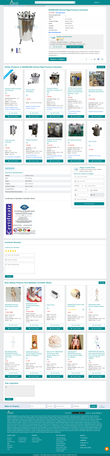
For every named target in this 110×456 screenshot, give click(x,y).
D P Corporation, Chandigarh (13, 156)
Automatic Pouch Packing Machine (20, 427)
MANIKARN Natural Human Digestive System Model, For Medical (34, 353)
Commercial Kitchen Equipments (25, 425)
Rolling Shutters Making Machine (61, 427)
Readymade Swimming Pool (86, 428)
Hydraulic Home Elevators (63, 417)
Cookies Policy (35, 437)
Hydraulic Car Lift (85, 417)
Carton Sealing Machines (42, 417)
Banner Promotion (60, 443)
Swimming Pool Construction (61, 428)
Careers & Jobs (22, 439)
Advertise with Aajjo (61, 439)
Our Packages (59, 441)
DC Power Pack (94, 420)
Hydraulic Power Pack (22, 422)
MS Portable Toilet (54, 419)
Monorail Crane (17, 423)
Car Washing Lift (74, 427)
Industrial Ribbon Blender (87, 415)
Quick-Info (9, 445)
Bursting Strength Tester (35, 423)
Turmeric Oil (32, 432)
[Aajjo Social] (92, 412)
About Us (9, 437)
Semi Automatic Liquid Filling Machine (38, 427)
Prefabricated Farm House (42, 419)
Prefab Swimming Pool (37, 428)
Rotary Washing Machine (49, 422)
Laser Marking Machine (23, 415)
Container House (71, 420)
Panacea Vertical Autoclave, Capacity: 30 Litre (54, 89)
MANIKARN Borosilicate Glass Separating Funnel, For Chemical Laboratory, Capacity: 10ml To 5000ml (97, 354)
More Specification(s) (55, 32)
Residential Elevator (75, 417)
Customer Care (11, 441)
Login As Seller (60, 450)
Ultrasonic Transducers (84, 425)
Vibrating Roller (65, 415)
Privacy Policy (35, 441)
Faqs (8, 448)
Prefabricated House (51, 420)
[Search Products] (35, 2)
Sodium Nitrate (14, 432)
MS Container (91, 419)
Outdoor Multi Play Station (44, 415)
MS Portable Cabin (72, 419)
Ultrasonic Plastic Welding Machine (69, 425)
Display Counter (52, 417)
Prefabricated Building (27, 420)
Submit (9, 276)
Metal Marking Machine (90, 423)
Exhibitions (10, 447)
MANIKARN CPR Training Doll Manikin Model (32, 305)
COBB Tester (25, 423)
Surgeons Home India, (95, 155)
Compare (102, 406)
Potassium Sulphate (23, 432)
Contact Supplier (76, 46)
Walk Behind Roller (56, 415)
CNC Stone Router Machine (35, 422)
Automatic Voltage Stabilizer (76, 422)
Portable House (31, 419)
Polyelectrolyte (57, 432)
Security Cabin (23, 419)
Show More (101, 66)
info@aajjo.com (84, 442)
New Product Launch (61, 447)
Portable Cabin (33, 415)
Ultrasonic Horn (47, 425)
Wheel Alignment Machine (92, 427)
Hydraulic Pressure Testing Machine (50, 423)
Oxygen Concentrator (59, 430)
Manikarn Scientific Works (64, 36)
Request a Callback (58, 59)
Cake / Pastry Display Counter (66, 423)
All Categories (22, 441)
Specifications (9, 168)
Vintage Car (34, 430)
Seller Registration (61, 437)
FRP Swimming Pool (49, 428)
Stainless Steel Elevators (13, 419)
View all (102, 282)
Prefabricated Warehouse (39, 420)
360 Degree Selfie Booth (86, 430)
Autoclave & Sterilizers (12, 5)
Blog (8, 443)
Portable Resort (63, 419)
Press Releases (22, 437)
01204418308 (83, 437)
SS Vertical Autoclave (75, 139)
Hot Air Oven (87, 420)
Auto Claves (92, 141)
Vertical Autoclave (21, 5)
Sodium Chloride (40, 432)
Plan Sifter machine (38, 425)
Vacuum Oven (79, 420)
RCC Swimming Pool (74, 428)
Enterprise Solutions (61, 448)
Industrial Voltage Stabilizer (62, 422)
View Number (58, 46)
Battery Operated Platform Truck (45, 430)
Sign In (96, 2)
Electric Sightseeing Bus (19, 430)
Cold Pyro (76, 430)
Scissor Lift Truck (94, 417)
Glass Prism (51, 304)
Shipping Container (61, 420)
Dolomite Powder (49, 432)
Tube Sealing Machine (75, 415)
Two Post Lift (82, 427)
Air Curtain (13, 425)
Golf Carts (28, 430)
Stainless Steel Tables (18, 417)
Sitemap (9, 439)
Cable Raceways (56, 425)
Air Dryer (50, 427)
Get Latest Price (60, 12)
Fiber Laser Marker (79, 423)
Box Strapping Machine (29, 417)
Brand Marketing (60, 445)
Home (5, 5)
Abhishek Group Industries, (96, 111)
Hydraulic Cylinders (11, 422)
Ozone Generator (69, 430)
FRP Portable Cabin (82, 419)
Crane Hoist (10, 423)
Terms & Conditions (37, 439)
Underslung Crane (88, 422)
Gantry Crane (96, 422)
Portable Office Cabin (16, 420)
